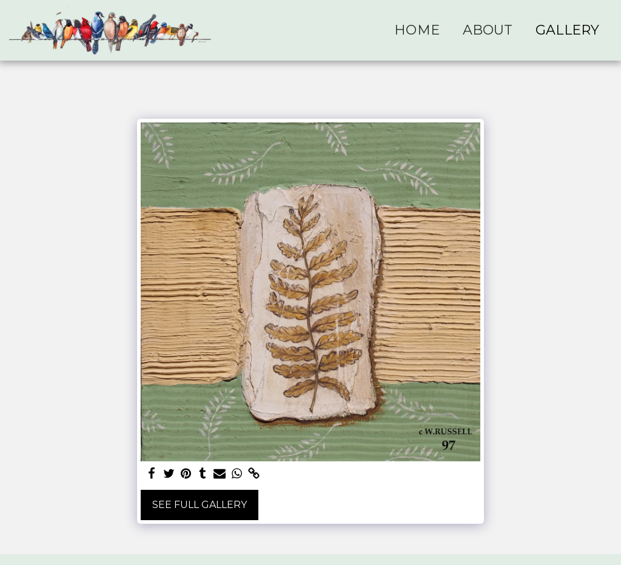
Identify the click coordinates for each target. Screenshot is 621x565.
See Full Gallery (199, 504)
